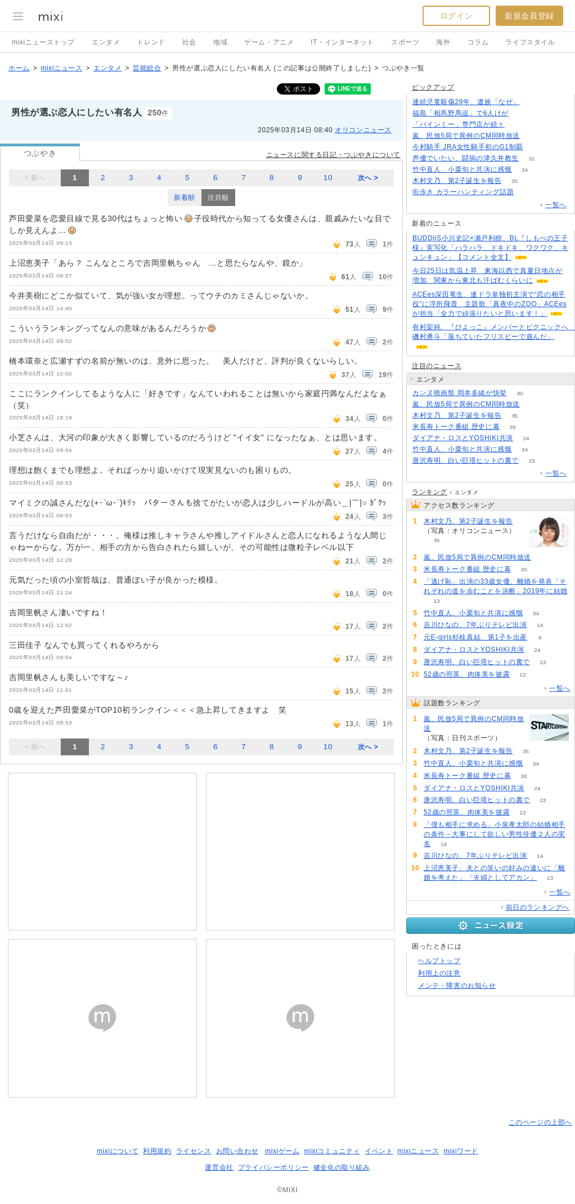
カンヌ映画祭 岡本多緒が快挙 (459, 393)
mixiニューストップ (43, 42)
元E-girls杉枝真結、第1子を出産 (475, 637)
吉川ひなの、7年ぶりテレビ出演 (475, 625)
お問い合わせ (237, 1151)
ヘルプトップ (439, 961)
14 (540, 625)
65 (522, 113)
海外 (443, 42)
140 (518, 125)
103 (527, 192)
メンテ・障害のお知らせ (457, 986)
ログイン (456, 15)
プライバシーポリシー (273, 1167)
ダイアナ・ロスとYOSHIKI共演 (462, 438)
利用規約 (157, 1151)
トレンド (151, 42)
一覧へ (556, 205)
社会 (189, 42)
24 (526, 438)
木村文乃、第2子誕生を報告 (456, 181)
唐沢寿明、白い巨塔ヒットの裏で (465, 460)
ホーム (19, 68)
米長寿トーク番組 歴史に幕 (456, 427)
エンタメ (106, 42)
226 (536, 147)
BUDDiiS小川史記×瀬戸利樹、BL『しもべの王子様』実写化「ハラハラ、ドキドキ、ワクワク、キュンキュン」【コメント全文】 (490, 247)
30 (519, 393)
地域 (220, 42)
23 (531, 461)
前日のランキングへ (537, 907)
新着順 (184, 198)
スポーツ (405, 42)
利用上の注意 (439, 973)
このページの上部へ (540, 1122)
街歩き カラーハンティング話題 (463, 192)
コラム (478, 42)
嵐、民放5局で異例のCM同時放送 (466, 136)
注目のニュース (436, 366)
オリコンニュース (363, 130)
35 (514, 181)
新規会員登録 (529, 15)
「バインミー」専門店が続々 (458, 124)
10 (328, 177)
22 (523, 675)
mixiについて (117, 1151)
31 (531, 158)
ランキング (429, 492)
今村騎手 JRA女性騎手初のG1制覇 (467, 147)
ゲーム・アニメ (269, 42)
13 (436, 601)
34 (525, 170)
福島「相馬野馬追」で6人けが (460, 113)
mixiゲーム (282, 1151)
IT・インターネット (342, 42)
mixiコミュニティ (332, 1151)
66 (532, 136)
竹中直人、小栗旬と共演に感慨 (461, 169)
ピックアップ (433, 87)
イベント (379, 1151)
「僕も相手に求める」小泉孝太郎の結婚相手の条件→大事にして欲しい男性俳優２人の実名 (494, 834)
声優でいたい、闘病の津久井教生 (465, 158)
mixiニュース (61, 68)
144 (533, 102)
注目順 (218, 198)
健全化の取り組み (341, 1167)
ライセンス (194, 1151)
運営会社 (219, 1167)
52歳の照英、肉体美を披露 (467, 674)
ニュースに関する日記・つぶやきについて (333, 155)
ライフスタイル (530, 42)
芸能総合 (147, 68)
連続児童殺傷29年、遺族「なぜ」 (466, 102)
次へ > (368, 178)
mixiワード (460, 1151)
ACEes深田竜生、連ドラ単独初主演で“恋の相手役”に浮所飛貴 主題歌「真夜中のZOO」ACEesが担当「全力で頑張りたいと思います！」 (489, 303)
